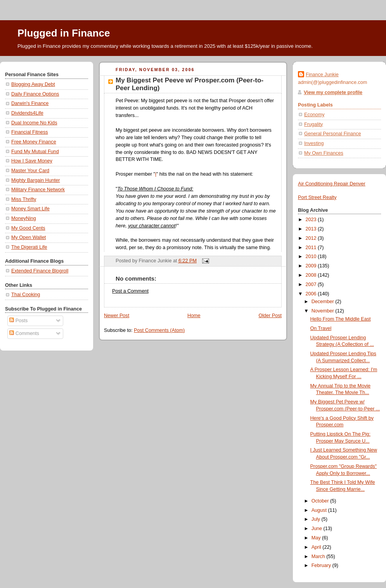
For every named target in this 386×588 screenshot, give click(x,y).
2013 (312, 229)
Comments (24, 333)
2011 (312, 247)
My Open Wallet (28, 237)
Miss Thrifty (23, 199)
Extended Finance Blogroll (39, 271)
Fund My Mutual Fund (35, 151)
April (317, 547)
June (318, 528)
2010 (312, 256)
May (317, 538)
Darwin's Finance (29, 103)
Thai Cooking (25, 294)
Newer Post (116, 315)
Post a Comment (130, 291)
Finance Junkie (322, 74)
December (324, 301)
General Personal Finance (332, 133)
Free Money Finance (33, 142)
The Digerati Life (29, 247)
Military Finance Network (38, 189)
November (324, 311)
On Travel (321, 328)
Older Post (270, 315)
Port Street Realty (317, 197)
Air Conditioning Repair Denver (331, 184)
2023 (312, 219)
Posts (18, 320)
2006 (312, 294)
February (322, 565)
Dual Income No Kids (34, 123)
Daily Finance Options (35, 94)
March (319, 556)
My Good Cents (28, 228)
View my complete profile (333, 92)
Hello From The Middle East (340, 319)
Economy (314, 114)
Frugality (313, 124)
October (321, 501)
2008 (312, 275)
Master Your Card (30, 170)
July (317, 519)
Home (194, 315)
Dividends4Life (27, 113)
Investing (314, 143)
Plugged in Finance (63, 33)
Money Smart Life (30, 208)
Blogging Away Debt (33, 84)
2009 (312, 266)
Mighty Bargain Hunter (35, 180)
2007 (312, 284)
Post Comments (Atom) (159, 330)
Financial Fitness (29, 132)
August (320, 510)
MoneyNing (23, 218)
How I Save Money (31, 161)
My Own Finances (323, 153)
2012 (312, 238)
